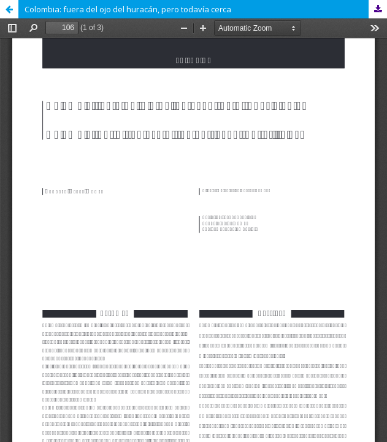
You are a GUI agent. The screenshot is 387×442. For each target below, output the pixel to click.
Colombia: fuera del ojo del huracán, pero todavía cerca (128, 9)
